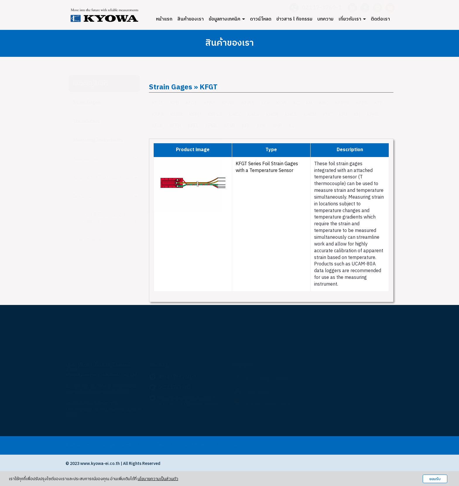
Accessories (105, 159)
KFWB (228, 103)
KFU (343, 115)
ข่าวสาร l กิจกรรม (294, 19)
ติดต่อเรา (380, 19)
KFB (174, 103)
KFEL (193, 126)
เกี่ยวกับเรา (352, 19)
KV (291, 126)
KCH (261, 126)
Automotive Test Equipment (105, 177)
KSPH (195, 115)
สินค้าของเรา (190, 19)
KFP (378, 103)
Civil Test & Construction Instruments (105, 218)
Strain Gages (86, 103)
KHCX (235, 115)
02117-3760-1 (322, 8)
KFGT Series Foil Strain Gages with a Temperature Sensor (267, 167)
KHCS (291, 115)
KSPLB (215, 115)
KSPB (158, 115)
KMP (277, 126)
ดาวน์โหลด (260, 19)
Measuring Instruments (98, 140)
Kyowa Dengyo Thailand (269, 379)
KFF (246, 126)
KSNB (176, 115)
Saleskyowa (258, 391)
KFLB (157, 126)
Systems (105, 196)
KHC (327, 115)
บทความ (325, 19)
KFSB (229, 126)
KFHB (372, 115)
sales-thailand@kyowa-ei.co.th (186, 398)
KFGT (191, 103)
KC (296, 103)
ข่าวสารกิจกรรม (194, 445)
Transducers (86, 121)
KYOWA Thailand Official (269, 404)
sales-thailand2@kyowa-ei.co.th (188, 404)
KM (309, 103)
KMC (323, 103)
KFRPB (342, 103)
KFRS (362, 103)
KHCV (253, 115)
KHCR (272, 115)
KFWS (248, 103)
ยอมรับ (435, 479)
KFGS (158, 103)
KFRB (209, 103)
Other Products (89, 240)
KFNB (211, 126)
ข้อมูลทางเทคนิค (227, 19)
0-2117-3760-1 (177, 377)
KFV (265, 103)
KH (357, 115)
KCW (281, 103)
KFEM (175, 126)
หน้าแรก (164, 19)
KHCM (310, 115)
